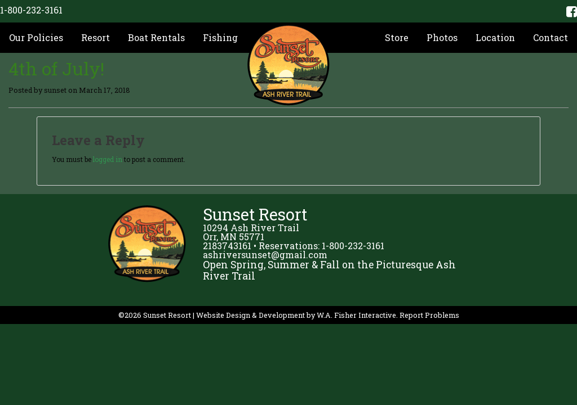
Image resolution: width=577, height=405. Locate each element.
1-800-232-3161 (31, 10)
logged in (107, 159)
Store (397, 37)
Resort (95, 37)
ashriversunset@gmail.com (265, 254)
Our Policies (36, 37)
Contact (550, 37)
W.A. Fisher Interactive (356, 315)
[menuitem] (36, 37)
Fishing (220, 37)
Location (495, 37)
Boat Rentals (156, 37)
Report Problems (429, 315)
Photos (442, 37)
